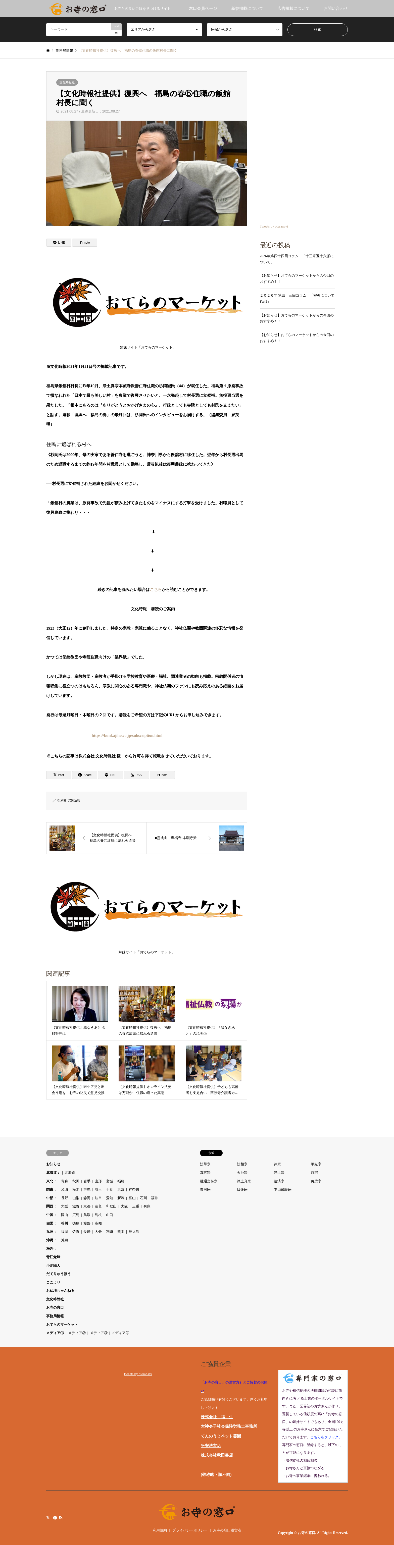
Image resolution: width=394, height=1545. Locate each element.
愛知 (109, 1198)
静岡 (86, 1198)
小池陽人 (53, 1265)
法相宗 (242, 1164)
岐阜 (98, 1198)
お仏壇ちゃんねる (60, 1291)
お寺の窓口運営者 (227, 1530)
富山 (132, 1198)
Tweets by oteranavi (274, 226)
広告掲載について (293, 8)
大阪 (64, 1206)
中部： (51, 1198)
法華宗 (205, 1164)
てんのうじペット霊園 (221, 1436)
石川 (143, 1198)
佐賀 (75, 1232)
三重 (135, 1206)
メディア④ (120, 1333)
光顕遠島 (74, 800)
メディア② (77, 1333)
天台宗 (242, 1173)
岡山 (64, 1215)
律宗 (277, 1164)
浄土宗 (279, 1173)
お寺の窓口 (55, 1307)
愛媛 (86, 1223)
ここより (53, 1282)
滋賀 (75, 1206)
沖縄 (64, 1240)
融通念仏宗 (209, 1181)
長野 (64, 1198)
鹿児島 (134, 1232)
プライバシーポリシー (190, 1530)
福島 (120, 1181)
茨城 (64, 1189)
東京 (120, 1189)
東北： (51, 1181)
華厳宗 (316, 1164)
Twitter (48, 1517)
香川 (64, 1223)
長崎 (86, 1232)
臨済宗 (279, 1181)
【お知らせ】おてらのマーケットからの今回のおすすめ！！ (297, 279)
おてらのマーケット (62, 1325)
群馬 (86, 1189)
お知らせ (53, 1164)
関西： (51, 1206)
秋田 (75, 1181)
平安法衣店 (211, 1446)
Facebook (54, 1517)
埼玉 (98, 1189)
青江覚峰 (53, 1257)
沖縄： (51, 1240)
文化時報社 (67, 82)
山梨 (75, 1198)
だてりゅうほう (58, 1274)
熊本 (120, 1232)
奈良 (98, 1206)
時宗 (314, 1173)
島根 (98, 1215)
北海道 (70, 1173)
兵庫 (147, 1206)
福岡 (64, 1232)
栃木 (75, 1189)
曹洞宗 (205, 1189)
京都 (86, 1206)
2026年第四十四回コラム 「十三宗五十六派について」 (297, 259)
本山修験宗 (282, 1189)
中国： (51, 1215)
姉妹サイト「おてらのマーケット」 (148, 306)
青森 (64, 1181)
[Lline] (58, 243)
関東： (51, 1189)
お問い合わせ (336, 8)
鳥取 (86, 1215)
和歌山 (111, 1206)
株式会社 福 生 (217, 1417)
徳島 (75, 1223)
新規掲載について (247, 8)
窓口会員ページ (203, 8)
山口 (109, 1215)
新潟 (120, 1198)
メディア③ (99, 1333)
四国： (51, 1223)
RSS (61, 1517)
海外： (51, 1248)
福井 (154, 1198)
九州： (51, 1232)
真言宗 (205, 1173)
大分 (98, 1232)
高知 (98, 1223)
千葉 (109, 1189)
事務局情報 (55, 1316)
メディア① (55, 1333)
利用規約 (160, 1530)
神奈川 (134, 1189)
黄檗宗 (316, 1181)
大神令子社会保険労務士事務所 (229, 1426)
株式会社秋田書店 (217, 1455)
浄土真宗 (244, 1181)
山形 (98, 1181)
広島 (75, 1215)
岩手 (86, 1181)
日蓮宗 (242, 1189)
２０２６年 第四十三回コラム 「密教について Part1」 (297, 298)
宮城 (109, 1181)
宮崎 (109, 1232)
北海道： (53, 1173)
